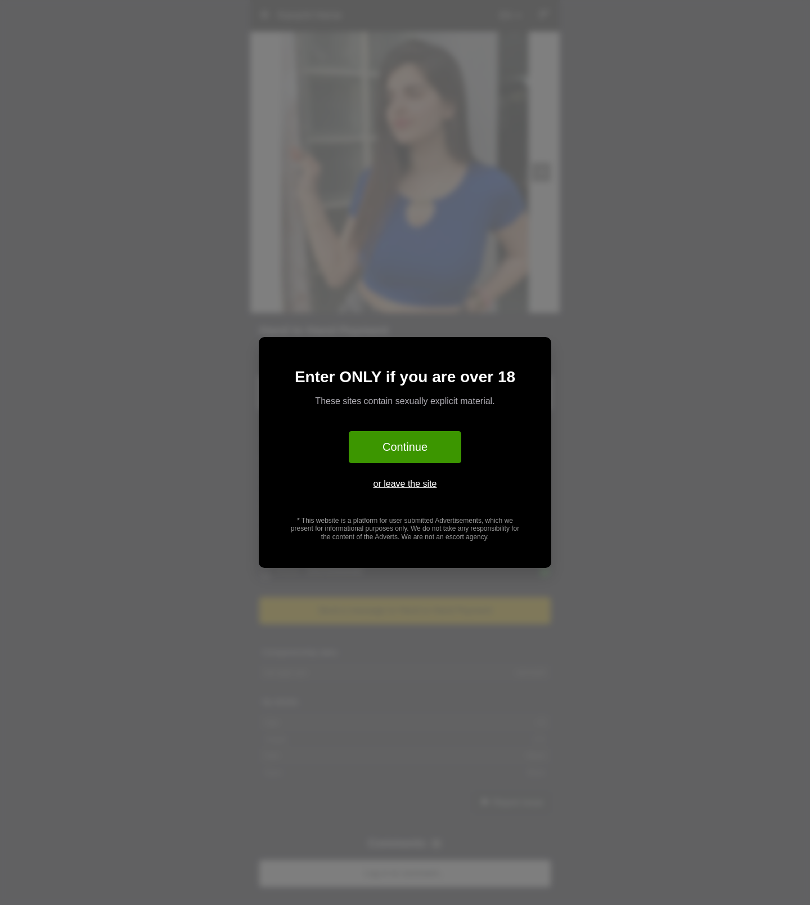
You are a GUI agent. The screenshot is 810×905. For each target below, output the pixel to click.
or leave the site (405, 484)
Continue (405, 447)
